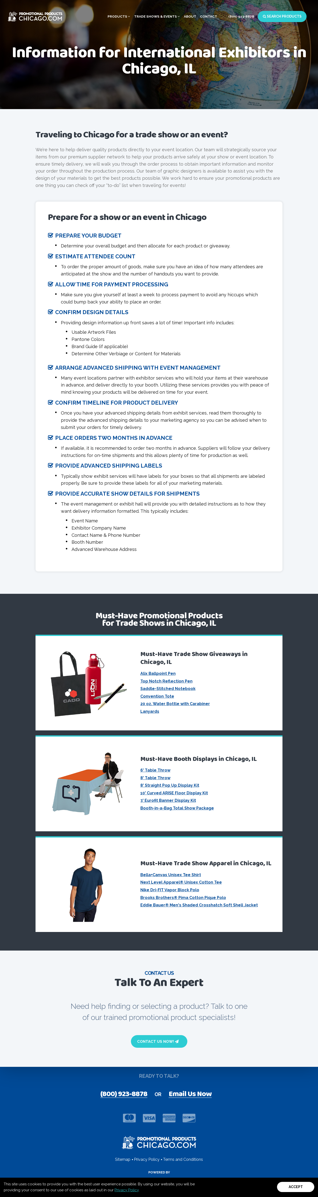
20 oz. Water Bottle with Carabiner (175, 703)
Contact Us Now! (158, 1041)
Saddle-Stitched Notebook (168, 688)
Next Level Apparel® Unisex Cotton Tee (181, 882)
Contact (208, 16)
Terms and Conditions (183, 1159)
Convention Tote (157, 696)
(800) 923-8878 (241, 16)
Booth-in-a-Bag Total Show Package (177, 808)
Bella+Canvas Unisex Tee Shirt (170, 874)
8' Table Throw (155, 778)
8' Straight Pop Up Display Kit (169, 785)
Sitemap (122, 1159)
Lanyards (149, 711)
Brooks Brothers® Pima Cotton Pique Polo (183, 897)
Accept (296, 1187)
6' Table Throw (155, 770)
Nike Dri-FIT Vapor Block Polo (169, 890)
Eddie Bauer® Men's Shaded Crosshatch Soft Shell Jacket (199, 905)
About (190, 16)
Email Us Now (190, 1094)
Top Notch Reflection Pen (166, 681)
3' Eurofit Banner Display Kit (168, 800)
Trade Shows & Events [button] (157, 16)
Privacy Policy (127, 1190)
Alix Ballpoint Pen (158, 673)
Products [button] (119, 16)
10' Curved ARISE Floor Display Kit (174, 793)
